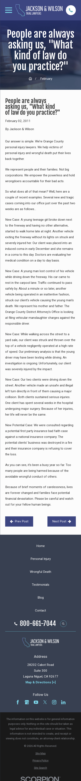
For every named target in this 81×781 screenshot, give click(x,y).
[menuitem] (40, 753)
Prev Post (19, 521)
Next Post (61, 521)
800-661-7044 (38, 623)
